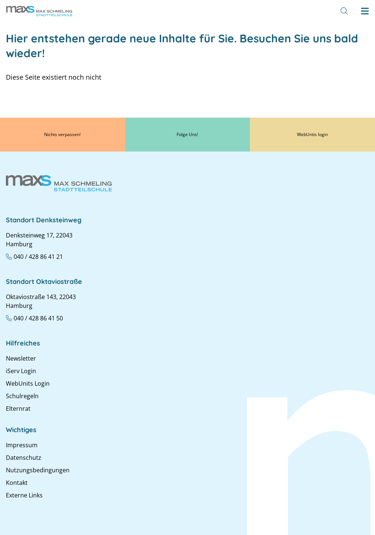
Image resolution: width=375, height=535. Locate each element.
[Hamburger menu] (364, 11)
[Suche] (344, 11)
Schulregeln (22, 396)
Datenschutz (23, 458)
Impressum (22, 445)
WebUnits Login (28, 383)
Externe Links (24, 495)
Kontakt (17, 483)
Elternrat (18, 408)
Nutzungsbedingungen (38, 470)
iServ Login (21, 371)
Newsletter (21, 358)
